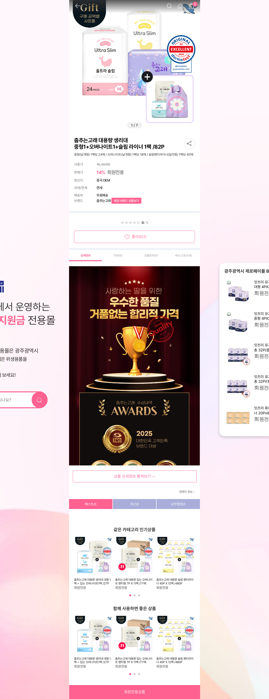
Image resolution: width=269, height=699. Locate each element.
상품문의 (151, 255)
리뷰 (118, 255)
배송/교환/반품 (183, 255)
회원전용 (115, 172)
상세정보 (85, 255)
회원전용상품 (134, 692)
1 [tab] (130, 597)
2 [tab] (135, 597)
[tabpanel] (93, 563)
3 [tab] (139, 597)
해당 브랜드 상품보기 (126, 201)
